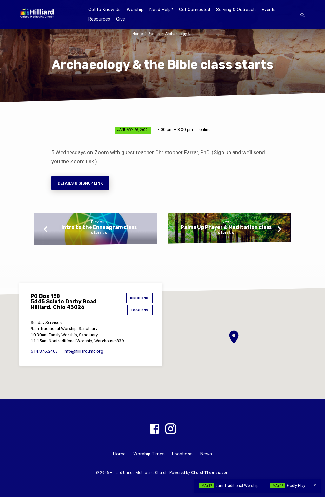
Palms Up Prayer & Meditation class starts (226, 230)
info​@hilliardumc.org (83, 351)
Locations (140, 310)
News (206, 454)
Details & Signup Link (80, 183)
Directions (139, 298)
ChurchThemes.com (210, 472)
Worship (135, 9)
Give (120, 19)
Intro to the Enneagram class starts (99, 230)
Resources (99, 19)
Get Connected (194, 9)
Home (138, 34)
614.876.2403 (44, 351)
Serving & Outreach (236, 9)
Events (268, 9)
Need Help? (161, 9)
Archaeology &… (178, 34)
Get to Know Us (104, 9)
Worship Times (149, 454)
